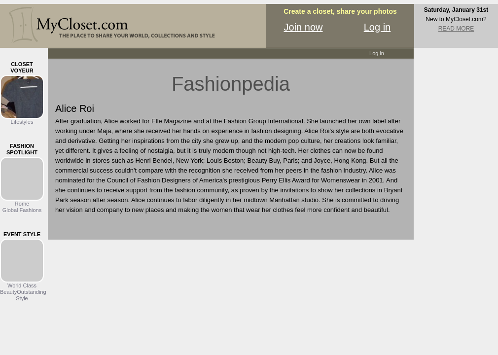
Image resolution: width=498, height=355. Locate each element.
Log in (377, 27)
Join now (303, 27)
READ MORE (456, 28)
